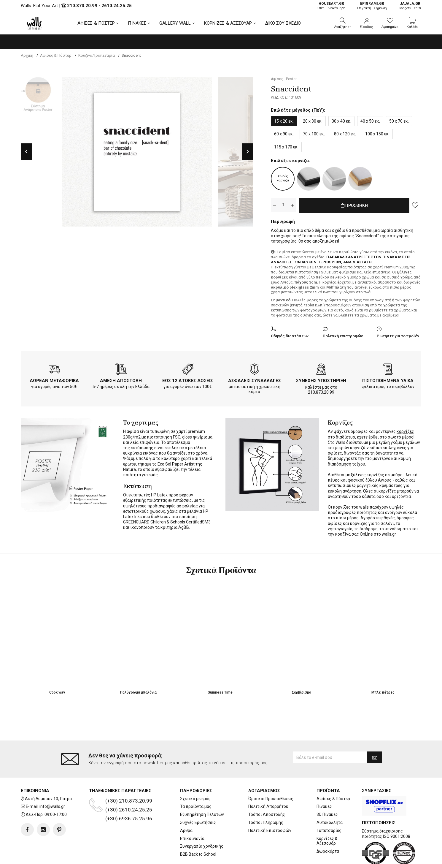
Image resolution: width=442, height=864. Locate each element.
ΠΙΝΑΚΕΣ (137, 23)
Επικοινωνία (192, 814)
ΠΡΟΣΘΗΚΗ (354, 205)
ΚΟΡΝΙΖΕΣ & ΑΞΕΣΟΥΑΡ (228, 23)
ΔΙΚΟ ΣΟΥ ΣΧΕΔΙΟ (283, 23)
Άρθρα (186, 806)
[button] (343, 23)
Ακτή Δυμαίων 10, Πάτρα (48, 775)
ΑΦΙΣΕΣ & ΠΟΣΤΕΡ (96, 23)
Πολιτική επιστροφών (343, 335)
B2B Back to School (198, 830)
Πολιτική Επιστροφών (269, 806)
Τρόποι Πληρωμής (265, 798)
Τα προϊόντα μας (196, 783)
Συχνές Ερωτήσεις (198, 798)
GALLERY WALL (175, 23)
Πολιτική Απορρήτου (268, 783)
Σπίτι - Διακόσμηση (331, 5)
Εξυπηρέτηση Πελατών (202, 790)
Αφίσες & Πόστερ (333, 775)
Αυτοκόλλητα (330, 798)
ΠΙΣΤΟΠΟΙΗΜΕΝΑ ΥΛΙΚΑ (388, 379)
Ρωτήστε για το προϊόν (398, 335)
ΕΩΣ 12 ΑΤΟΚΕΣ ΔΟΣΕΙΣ (187, 379)
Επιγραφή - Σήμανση (372, 5)
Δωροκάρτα (328, 827)
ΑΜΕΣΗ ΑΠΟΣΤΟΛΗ (121, 379)
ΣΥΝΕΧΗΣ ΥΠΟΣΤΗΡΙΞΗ (321, 379)
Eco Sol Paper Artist (176, 463)
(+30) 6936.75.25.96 (128, 795)
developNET (270, 856)
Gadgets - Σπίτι (410, 5)
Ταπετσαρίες (329, 806)
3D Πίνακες (327, 790)
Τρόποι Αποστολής (266, 790)
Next (247, 151)
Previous (26, 151)
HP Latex (159, 493)
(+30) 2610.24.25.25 (128, 786)
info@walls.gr (52, 783)
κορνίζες (405, 430)
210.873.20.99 (82, 5)
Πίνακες (324, 783)
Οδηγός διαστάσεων (290, 335)
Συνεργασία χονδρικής (201, 822)
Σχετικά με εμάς (195, 775)
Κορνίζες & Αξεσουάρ (327, 817)
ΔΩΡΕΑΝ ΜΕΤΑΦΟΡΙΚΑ (54, 379)
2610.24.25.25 (116, 5)
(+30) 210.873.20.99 (128, 777)
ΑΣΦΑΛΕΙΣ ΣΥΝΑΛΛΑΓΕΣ (254, 379)
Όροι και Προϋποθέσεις (270, 775)
